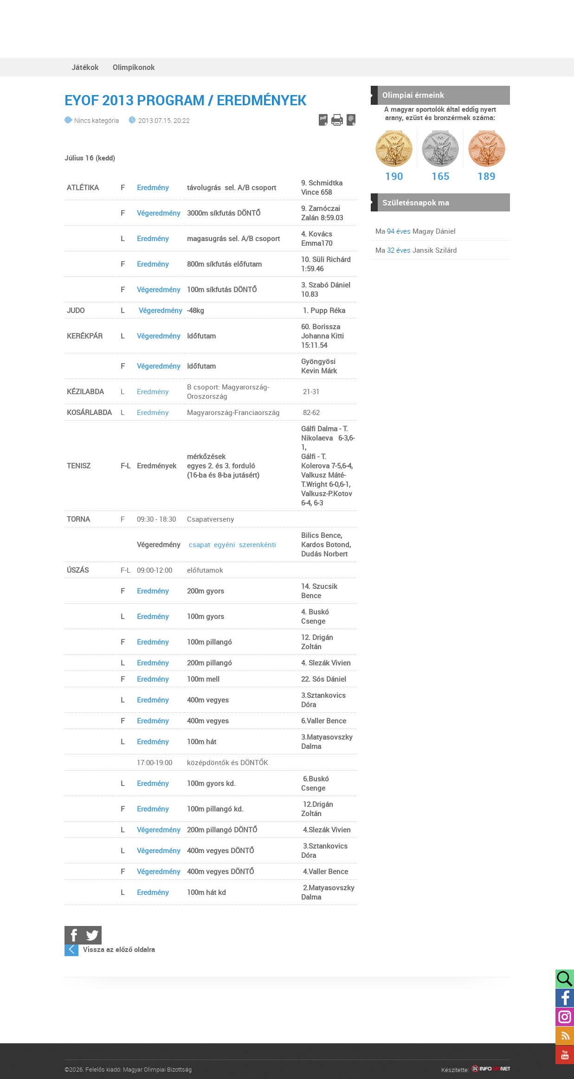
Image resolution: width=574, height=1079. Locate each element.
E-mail (351, 120)
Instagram (564, 1017)
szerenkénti (257, 544)
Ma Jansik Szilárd (416, 250)
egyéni (225, 544)
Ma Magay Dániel (415, 231)
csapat (199, 544)
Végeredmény (159, 212)
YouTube (564, 1055)
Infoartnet (490, 1070)
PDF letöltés (323, 120)
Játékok (85, 67)
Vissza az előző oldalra (119, 949)
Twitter (92, 935)
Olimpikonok (134, 67)
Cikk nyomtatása (337, 120)
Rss (564, 1036)
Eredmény (153, 187)
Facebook (73, 935)
